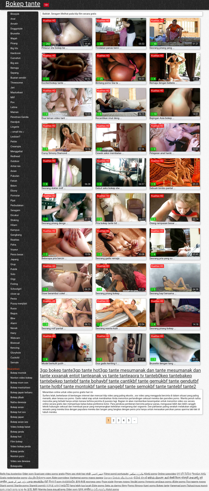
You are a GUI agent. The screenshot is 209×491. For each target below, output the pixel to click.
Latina (13, 107)
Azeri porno (149, 485)
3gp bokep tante (56, 370)
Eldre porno (98, 485)
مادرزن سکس (136, 473)
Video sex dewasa (20, 461)
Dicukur (14, 215)
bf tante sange (105, 386)
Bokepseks (16, 466)
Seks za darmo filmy (116, 485)
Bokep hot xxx (18, 412)
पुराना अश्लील (84, 489)
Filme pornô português (116, 473)
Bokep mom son (19, 382)
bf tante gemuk (148, 381)
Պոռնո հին (199, 473)
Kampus (14, 229)
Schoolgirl (15, 288)
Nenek (13, 328)
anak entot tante (74, 375)
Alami (13, 323)
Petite (13, 141)
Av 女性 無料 (31, 489)
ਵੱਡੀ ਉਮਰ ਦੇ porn (53, 481)
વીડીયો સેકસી (140, 477)
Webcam (15, 337)
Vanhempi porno (79, 477)
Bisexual (15, 342)
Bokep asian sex (19, 421)
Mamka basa (45, 489)
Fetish (13, 180)
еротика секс (93, 481)
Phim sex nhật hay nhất (78, 473)
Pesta (13, 298)
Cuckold (14, 357)
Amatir (14, 23)
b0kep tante (168, 375)
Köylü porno (150, 473)
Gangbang (16, 234)
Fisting (14, 283)
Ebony (13, 190)
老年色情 (81, 481)
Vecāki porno (137, 481)
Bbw (12, 318)
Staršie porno (21, 485)
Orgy (13, 279)
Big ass (14, 63)
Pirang (13, 43)
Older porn (28, 473)
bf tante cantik (118, 381)
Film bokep (16, 441)
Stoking (14, 220)
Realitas (14, 239)
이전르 (50, 485)
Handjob (15, 121)
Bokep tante (23, 4)
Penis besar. (17, 254)
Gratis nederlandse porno (13, 477)
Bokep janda (17, 431)
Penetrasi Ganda (19, 117)
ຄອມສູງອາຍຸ (59, 489)
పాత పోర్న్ (194, 477)
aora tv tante (143, 375)
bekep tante (62, 381)
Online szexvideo (167, 473)
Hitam (13, 225)
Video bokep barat (20, 426)
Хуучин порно (122, 481)
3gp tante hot (86, 370)
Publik (13, 269)
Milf (12, 97)
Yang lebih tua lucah (80, 485)
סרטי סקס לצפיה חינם (11, 489)
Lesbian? (15, 136)
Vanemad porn (178, 485)
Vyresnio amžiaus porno (158, 481)
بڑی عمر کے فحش (16, 481)
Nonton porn (17, 456)
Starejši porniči (37, 485)
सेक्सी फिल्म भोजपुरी (179, 477)
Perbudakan (17, 205)
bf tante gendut (178, 381)
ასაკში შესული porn (40, 477)
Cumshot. (15, 58)
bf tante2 (187, 386)
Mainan (14, 112)
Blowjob (14, 13)
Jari (12, 87)
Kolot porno (112, 489)
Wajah (13, 38)
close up (15, 293)
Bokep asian (17, 407)
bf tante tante (164, 386)
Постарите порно (196, 481)
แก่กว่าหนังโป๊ (62, 485)
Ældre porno (179, 481)
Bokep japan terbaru (21, 392)
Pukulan (14, 175)
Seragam (15, 210)
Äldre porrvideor (61, 477)
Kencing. (15, 347)
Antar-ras (15, 166)
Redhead (15, 156)
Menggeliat (16, 151)
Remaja (14, 67)
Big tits (14, 48)
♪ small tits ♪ (17, 131)
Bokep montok (18, 372)
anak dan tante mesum (159, 370)
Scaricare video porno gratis (49, 473)
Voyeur (14, 249)
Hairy (13, 333)
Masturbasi (16, 92)
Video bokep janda (20, 446)
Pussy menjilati (18, 303)
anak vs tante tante (110, 375)
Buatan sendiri (18, 77)
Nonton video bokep (21, 377)
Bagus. (14, 313)
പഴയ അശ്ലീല (35, 481)
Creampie (15, 146)
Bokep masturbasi (20, 387)
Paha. (13, 244)
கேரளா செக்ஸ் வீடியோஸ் (118, 477)
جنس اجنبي (97, 473)
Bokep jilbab (17, 397)
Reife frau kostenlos (11, 473)
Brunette (15, 33)
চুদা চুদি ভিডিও (184, 473)
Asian (13, 171)
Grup (13, 264)
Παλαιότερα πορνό (197, 485)
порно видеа (95, 477)
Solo (12, 274)
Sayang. (14, 72)
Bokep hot (15, 436)
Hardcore (15, 53)
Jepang (14, 259)
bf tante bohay (89, 381)
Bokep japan (17, 417)
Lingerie (14, 126)
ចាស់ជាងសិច (69, 481)
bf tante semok (135, 386)
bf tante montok (74, 386)
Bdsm (13, 185)
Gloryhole (15, 352)
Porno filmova (135, 485)
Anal (12, 18)
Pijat (12, 200)
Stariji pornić (7, 485)
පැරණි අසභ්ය (98, 489)
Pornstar (15, 195)
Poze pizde (108, 481)
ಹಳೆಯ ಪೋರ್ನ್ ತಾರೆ (158, 477)
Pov (12, 102)
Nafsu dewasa (18, 402)
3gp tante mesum (118, 370)
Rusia (13, 308)
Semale (14, 362)
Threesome (16, 82)
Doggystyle (16, 28)
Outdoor (14, 161)
